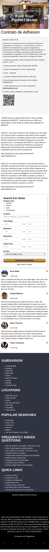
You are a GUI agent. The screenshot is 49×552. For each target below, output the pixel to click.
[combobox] (24, 217)
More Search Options (24, 264)
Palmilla (8, 383)
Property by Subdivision (14, 480)
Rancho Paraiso (11, 378)
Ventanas (9, 368)
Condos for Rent (11, 475)
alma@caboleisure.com (10, 88)
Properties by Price (12, 482)
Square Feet (8, 244)
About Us (9, 427)
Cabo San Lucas (11, 395)
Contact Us (9, 425)
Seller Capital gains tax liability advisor (19, 448)
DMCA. (10, 519)
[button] (24, 7)
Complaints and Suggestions (24, 536)
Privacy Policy (37, 517)
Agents (8, 430)
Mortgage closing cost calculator (17, 460)
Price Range (8, 221)
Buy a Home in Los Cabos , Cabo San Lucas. (22, 450)
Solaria (8, 375)
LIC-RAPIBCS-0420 (14, 522)
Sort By (6, 251)
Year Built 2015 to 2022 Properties (18, 487)
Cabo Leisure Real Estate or (11, 517)
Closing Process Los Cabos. (16, 453)
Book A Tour (10, 423)
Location (6, 214)
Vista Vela (9, 371)
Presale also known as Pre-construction (20, 490)
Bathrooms (7, 236)
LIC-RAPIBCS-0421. (32, 522)
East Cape (9, 405)
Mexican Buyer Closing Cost (16, 458)
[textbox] (25, 216)
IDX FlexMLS (26, 517)
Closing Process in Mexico (15, 462)
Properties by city (12, 478)
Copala (8, 380)
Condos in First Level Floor (15, 485)
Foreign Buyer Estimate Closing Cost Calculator (23, 455)
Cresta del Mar (11, 366)
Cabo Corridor (11, 398)
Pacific (8, 400)
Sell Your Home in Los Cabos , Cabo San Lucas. (23, 446)
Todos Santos (10, 410)
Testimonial (10, 420)
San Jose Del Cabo (12, 403)
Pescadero (9, 407)
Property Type (8, 201)
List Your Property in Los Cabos (17, 432)
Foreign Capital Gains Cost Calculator (19, 465)
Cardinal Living (11, 385)
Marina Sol (9, 373)
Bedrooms (7, 228)
